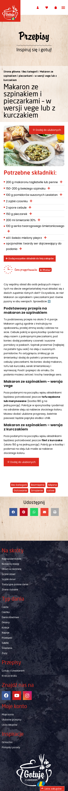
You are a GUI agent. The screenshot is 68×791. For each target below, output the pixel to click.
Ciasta (5, 607)
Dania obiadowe (10, 617)
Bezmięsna (37, 485)
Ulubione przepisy (11, 719)
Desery (6, 622)
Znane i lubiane (10, 589)
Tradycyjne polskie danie (15, 584)
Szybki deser (9, 579)
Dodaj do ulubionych (47, 130)
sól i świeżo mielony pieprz (24, 238)
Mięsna (52, 485)
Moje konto (8, 714)
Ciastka (6, 612)
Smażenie (37, 490)
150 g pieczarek (16, 214)
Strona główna (12, 71)
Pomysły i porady (11, 747)
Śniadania (7, 648)
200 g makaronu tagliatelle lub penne (32, 182)
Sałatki (5, 642)
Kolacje (5, 627)
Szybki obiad (8, 574)
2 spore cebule (16, 208)
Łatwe (50, 490)
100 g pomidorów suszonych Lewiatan (32, 195)
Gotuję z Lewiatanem (13, 670)
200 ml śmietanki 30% (21, 220)
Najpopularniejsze (11, 558)
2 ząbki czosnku (17, 201)
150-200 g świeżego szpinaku (25, 188)
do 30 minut (45, 269)
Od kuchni (7, 742)
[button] (63, 7)
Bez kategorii (30, 71)
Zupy (4, 653)
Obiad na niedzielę (11, 569)
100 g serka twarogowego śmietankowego (35, 226)
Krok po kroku (9, 675)
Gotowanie (20, 490)
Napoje (6, 632)
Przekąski (7, 637)
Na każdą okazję (10, 563)
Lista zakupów (9, 724)
